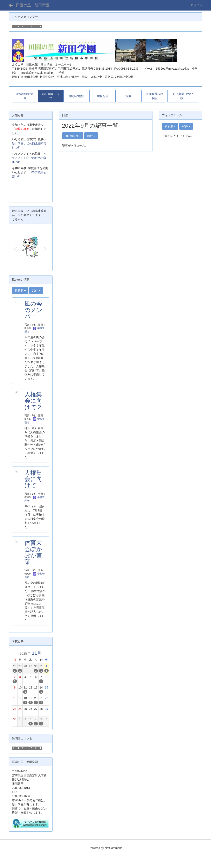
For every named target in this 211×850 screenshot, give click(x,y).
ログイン (196, 5)
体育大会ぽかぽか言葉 (33, 552)
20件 (36, 290)
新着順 (20, 290)
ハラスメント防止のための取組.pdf (29, 158)
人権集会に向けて (33, 479)
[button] (15, 247)
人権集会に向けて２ (33, 400)
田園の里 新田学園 (32, 5)
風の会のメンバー (33, 310)
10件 (91, 136)
